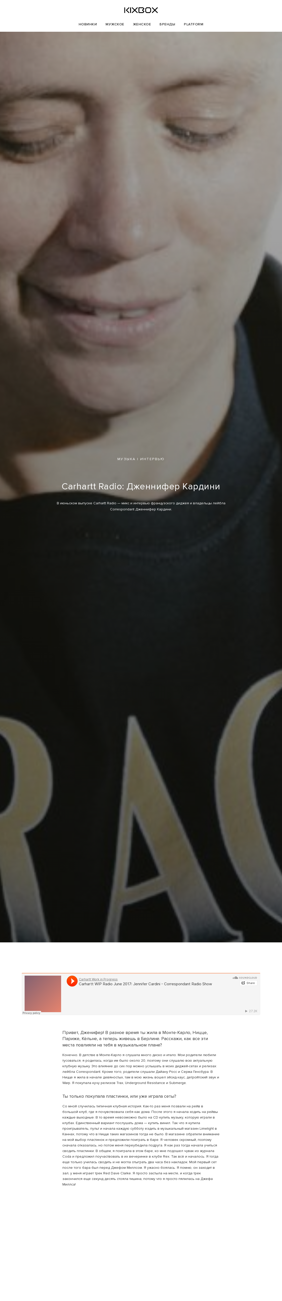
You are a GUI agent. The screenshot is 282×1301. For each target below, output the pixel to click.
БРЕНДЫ (167, 24)
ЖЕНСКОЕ (142, 24)
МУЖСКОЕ (114, 24)
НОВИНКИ (88, 24)
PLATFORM (193, 24)
